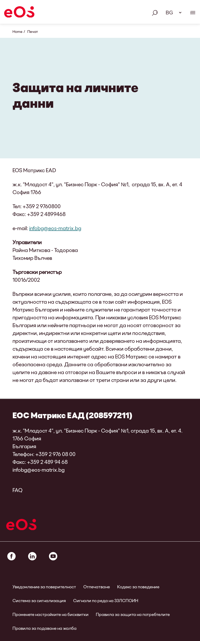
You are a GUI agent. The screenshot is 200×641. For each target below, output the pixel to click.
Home (17, 31)
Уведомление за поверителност (44, 586)
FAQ (17, 490)
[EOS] (19, 12)
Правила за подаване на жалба (44, 628)
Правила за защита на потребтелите (133, 614)
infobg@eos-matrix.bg (55, 228)
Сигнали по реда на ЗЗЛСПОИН (105, 600)
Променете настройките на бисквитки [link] (50, 614)
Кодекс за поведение (138, 586)
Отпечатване (96, 586)
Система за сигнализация (39, 600)
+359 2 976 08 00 (55, 454)
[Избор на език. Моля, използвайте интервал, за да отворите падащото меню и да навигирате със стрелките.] (171, 12)
